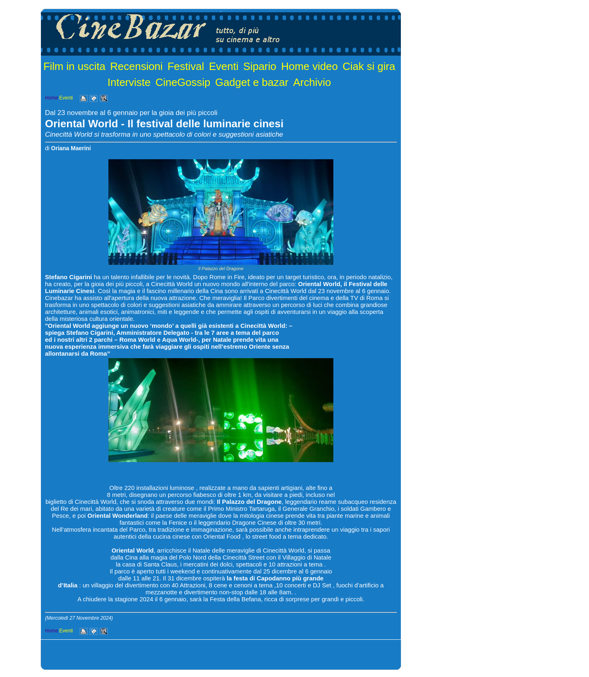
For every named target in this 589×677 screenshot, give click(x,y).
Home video (309, 66)
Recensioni (136, 66)
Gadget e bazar (251, 82)
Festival (185, 66)
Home (51, 98)
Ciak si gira (369, 66)
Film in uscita (74, 66)
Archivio (312, 82)
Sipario (260, 66)
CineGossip (182, 82)
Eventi (223, 66)
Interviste (129, 82)
